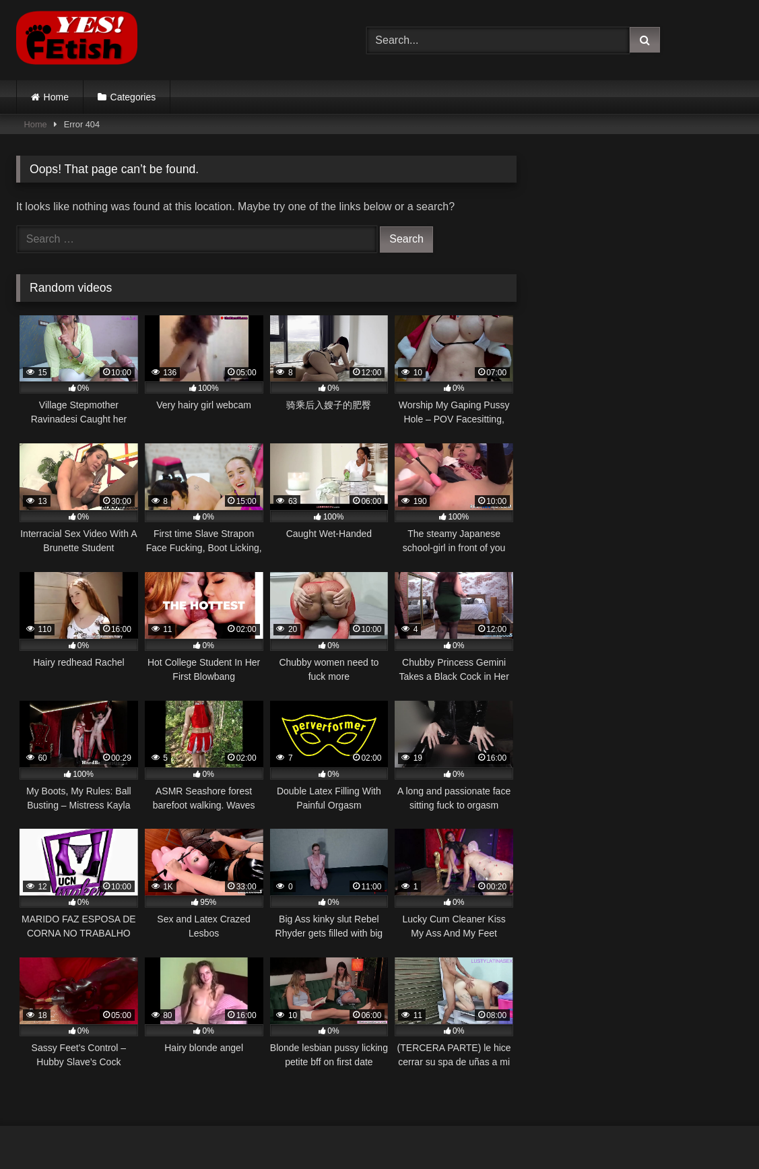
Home (56, 97)
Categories (133, 97)
